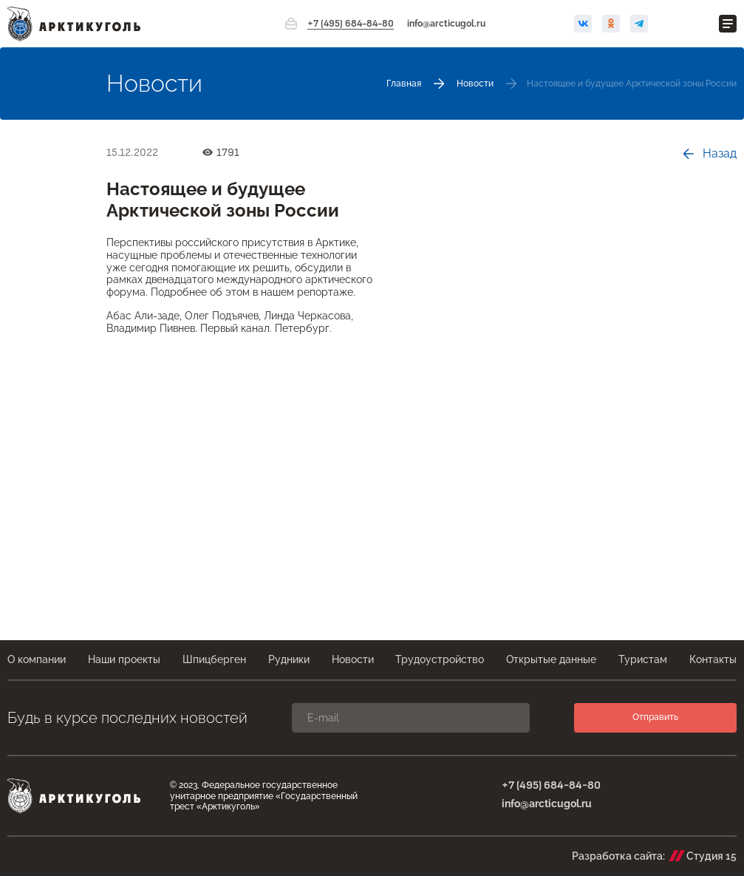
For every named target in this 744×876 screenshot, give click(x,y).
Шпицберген (214, 659)
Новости (353, 659)
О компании (36, 659)
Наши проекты (124, 659)
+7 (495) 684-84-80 (350, 24)
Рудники (289, 659)
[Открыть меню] (728, 24)
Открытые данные (551, 659)
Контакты (713, 659)
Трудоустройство (439, 659)
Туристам (642, 659)
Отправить (655, 717)
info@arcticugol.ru (446, 23)
